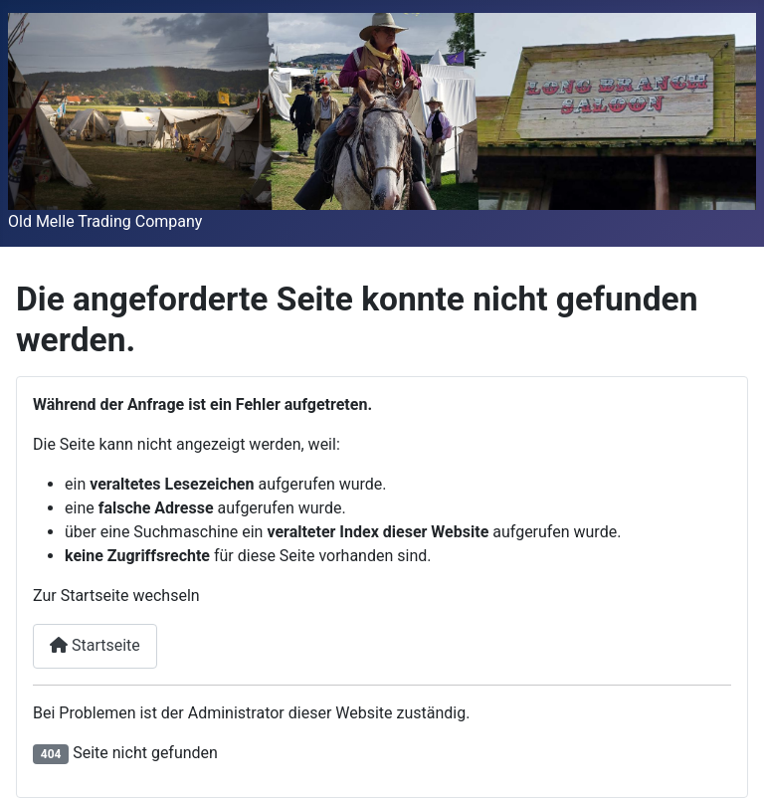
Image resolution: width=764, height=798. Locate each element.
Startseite (95, 645)
